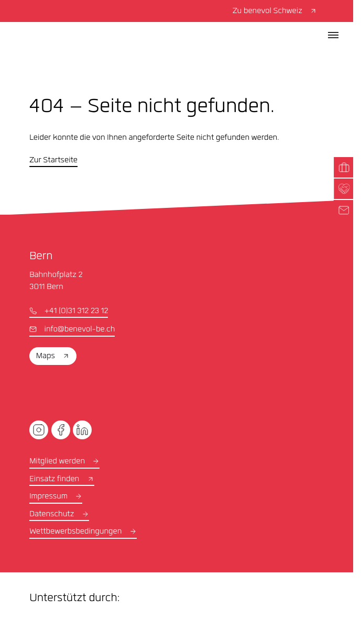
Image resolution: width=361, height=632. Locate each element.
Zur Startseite (53, 161)
